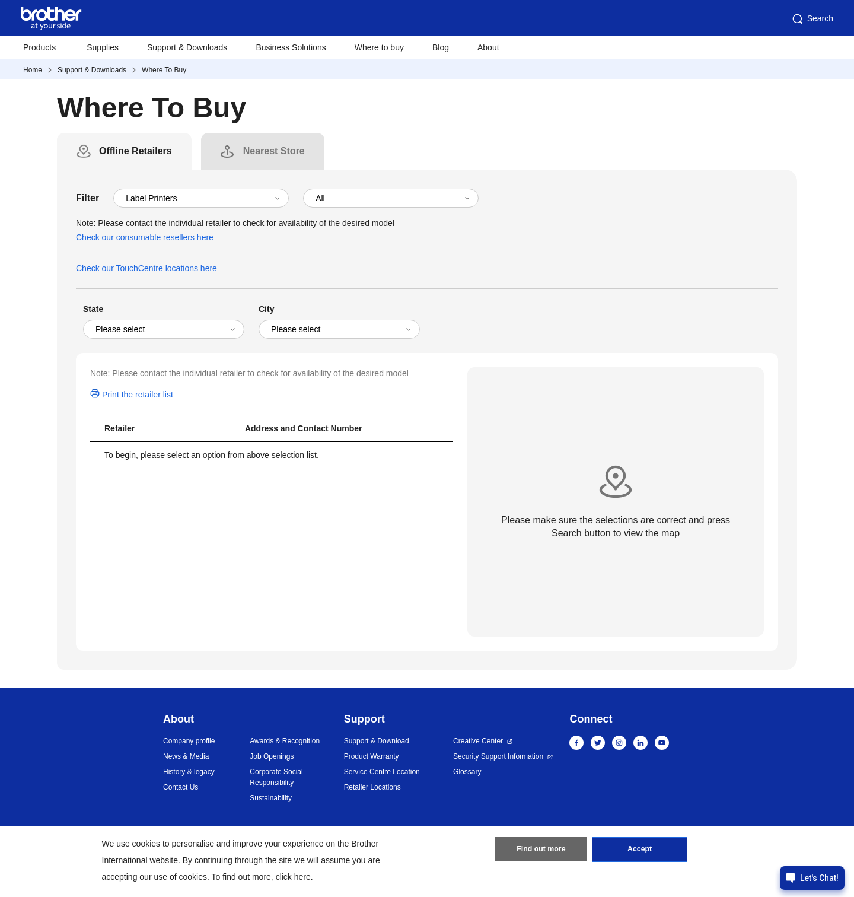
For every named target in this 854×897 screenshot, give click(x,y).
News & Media (186, 756)
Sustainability (271, 798)
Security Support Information (498, 756)
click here (293, 877)
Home (32, 70)
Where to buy (379, 47)
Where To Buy (164, 70)
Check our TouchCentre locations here (146, 268)
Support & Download (376, 741)
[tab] (135, 151)
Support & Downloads (187, 47)
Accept (640, 851)
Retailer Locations (372, 787)
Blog (440, 47)
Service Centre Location (382, 772)
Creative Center (478, 741)
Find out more (541, 851)
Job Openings (272, 756)
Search (812, 19)
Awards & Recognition (285, 741)
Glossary (467, 772)
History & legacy (189, 772)
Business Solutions (291, 47)
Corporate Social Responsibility (276, 777)
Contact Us (180, 787)
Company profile (189, 741)
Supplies (103, 47)
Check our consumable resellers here (145, 237)
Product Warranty (371, 756)
